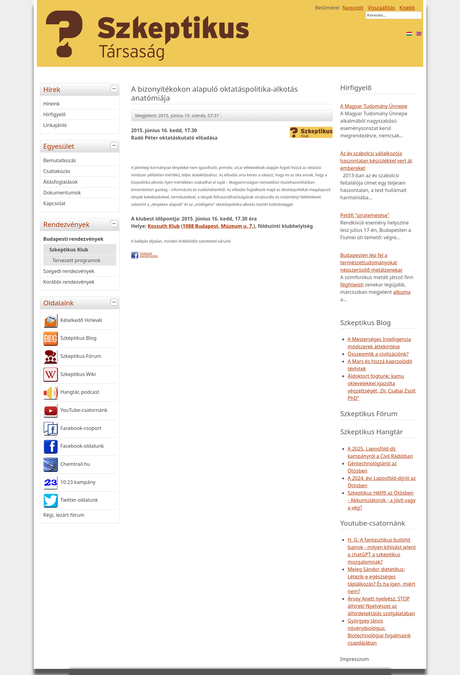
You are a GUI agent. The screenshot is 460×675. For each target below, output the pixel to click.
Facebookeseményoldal (149, 254)
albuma (402, 292)
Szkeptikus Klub (68, 249)
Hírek (81, 88)
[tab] (114, 88)
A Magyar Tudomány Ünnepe (374, 106)
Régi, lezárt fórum (63, 515)
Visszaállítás (381, 7)
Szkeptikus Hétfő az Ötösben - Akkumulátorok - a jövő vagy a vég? (382, 500)
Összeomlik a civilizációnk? (378, 354)
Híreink (51, 103)
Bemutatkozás (59, 160)
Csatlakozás (56, 171)
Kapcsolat (54, 203)
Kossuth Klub (164, 226)
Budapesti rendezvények (73, 239)
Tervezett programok (76, 260)
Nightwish (352, 284)
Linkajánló (55, 125)
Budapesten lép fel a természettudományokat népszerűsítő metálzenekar (371, 262)
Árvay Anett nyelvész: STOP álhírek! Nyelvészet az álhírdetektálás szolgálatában (381, 606)
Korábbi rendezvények (68, 281)
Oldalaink (81, 302)
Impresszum (354, 659)
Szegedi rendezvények (68, 271)
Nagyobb (353, 7)
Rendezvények (81, 223)
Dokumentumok (62, 192)
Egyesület (81, 145)
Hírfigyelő (54, 114)
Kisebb (407, 7)
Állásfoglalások (60, 181)
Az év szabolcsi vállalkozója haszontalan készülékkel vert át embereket (376, 160)
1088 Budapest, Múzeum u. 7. (218, 226)
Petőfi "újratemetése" (364, 215)
